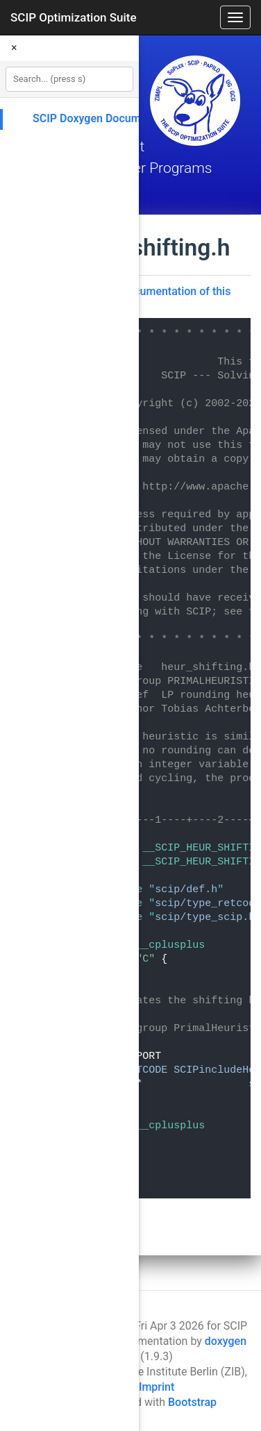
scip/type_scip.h (205, 917)
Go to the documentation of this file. (152, 298)
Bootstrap (192, 1402)
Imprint (156, 1387)
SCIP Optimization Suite (73, 17)
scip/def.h (186, 890)
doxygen (225, 1341)
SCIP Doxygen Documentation (107, 118)
